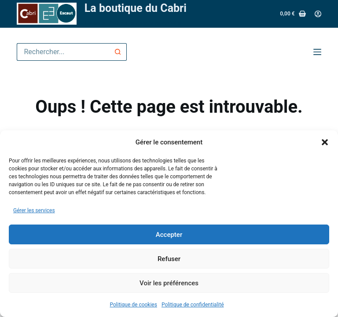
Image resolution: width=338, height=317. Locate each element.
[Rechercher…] (63, 52)
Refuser (169, 259)
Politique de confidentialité (193, 305)
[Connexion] (318, 14)
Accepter (169, 235)
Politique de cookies (133, 305)
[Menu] (317, 52)
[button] (324, 142)
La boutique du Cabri (135, 8)
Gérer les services (34, 210)
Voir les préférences (169, 283)
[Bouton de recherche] (118, 52)
